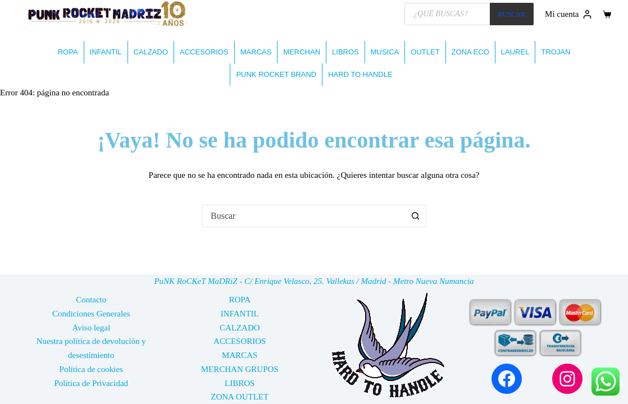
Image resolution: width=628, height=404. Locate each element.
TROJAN (555, 52)
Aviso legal (91, 327)
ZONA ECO (470, 52)
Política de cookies (91, 369)
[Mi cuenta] (568, 14)
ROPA (68, 52)
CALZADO (151, 52)
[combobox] (303, 216)
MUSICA (385, 52)
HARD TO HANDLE (360, 74)
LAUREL (515, 52)
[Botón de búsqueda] (415, 216)
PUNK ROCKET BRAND (276, 74)
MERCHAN (301, 52)
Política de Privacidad (91, 383)
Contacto (91, 299)
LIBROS (345, 52)
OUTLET (425, 52)
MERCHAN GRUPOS (240, 369)
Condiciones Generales (91, 313)
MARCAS (256, 52)
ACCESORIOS (204, 52)
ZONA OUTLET (240, 396)
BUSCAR (511, 14)
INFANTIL (106, 52)
